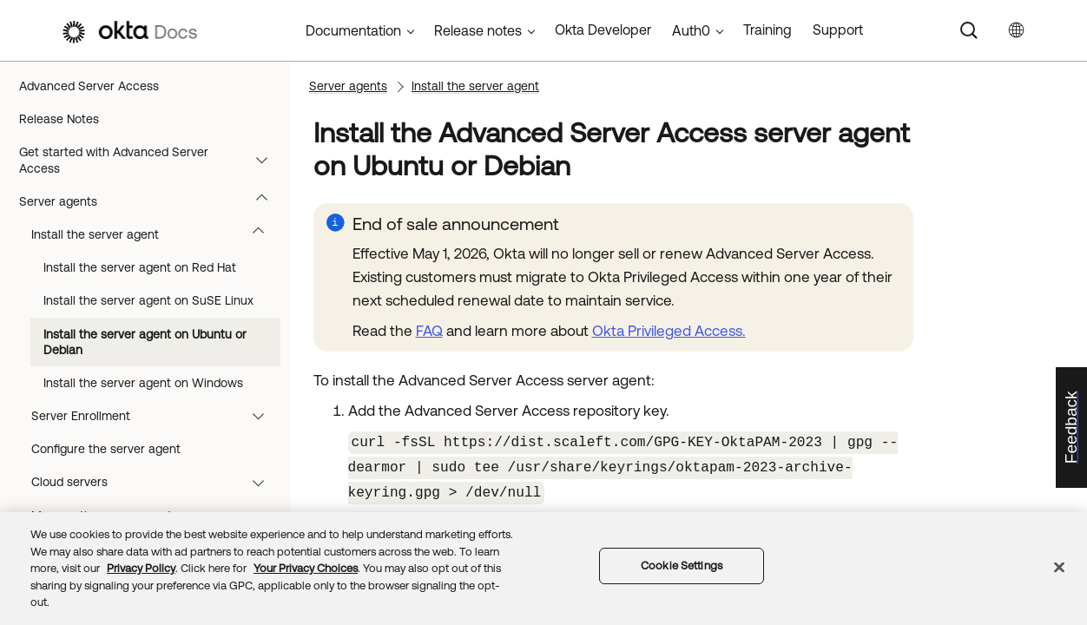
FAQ (429, 330)
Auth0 (691, 30)
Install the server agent (155, 234)
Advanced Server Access (89, 86)
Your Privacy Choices (306, 568)
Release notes (478, 30)
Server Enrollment (155, 415)
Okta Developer (603, 29)
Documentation (353, 30)
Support (838, 29)
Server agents (151, 201)
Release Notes (59, 119)
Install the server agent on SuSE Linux (148, 300)
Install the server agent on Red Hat (139, 267)
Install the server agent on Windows (143, 383)
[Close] (1059, 568)
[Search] (969, 30)
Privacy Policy (141, 568)
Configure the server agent (106, 449)
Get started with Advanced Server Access (151, 159)
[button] (265, 159)
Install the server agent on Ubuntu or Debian (145, 342)
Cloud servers (155, 481)
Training (767, 29)
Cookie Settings (681, 565)
